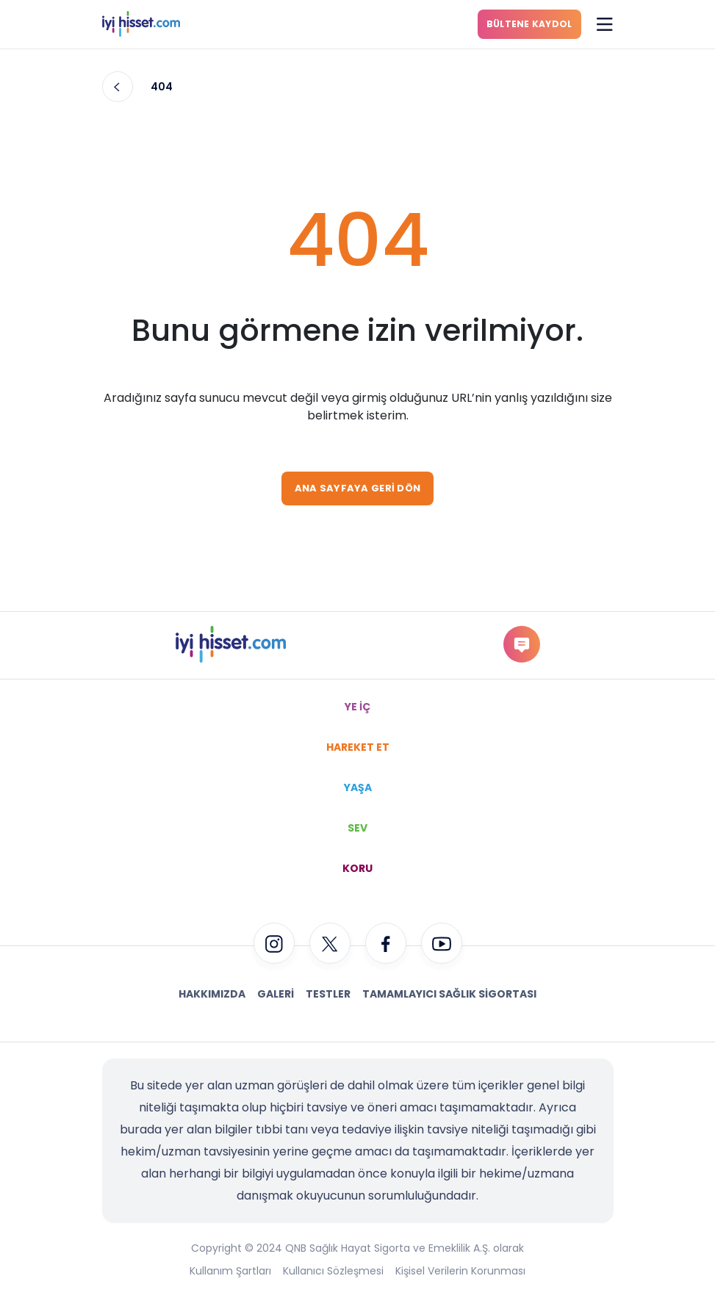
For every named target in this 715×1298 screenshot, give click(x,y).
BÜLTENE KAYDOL (529, 24)
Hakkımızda (212, 994)
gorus (521, 644)
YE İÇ (357, 706)
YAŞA (358, 787)
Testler (328, 994)
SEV (357, 828)
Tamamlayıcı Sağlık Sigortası (449, 994)
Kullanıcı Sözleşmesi (333, 1270)
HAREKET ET (357, 747)
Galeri (275, 994)
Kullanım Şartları (230, 1270)
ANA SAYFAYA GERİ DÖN (357, 488)
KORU (357, 868)
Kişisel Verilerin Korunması (460, 1270)
